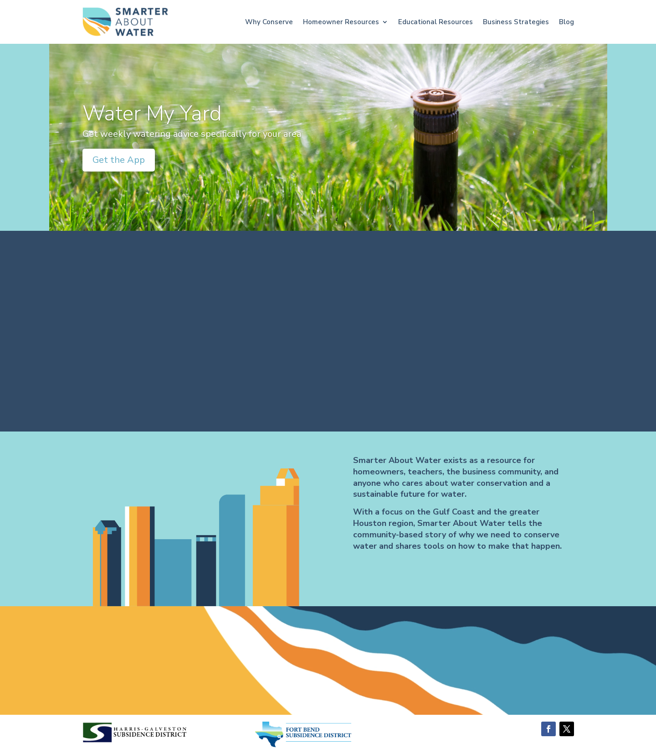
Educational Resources (435, 21)
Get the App (118, 160)
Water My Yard (152, 113)
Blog (566, 21)
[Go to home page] (125, 22)
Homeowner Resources (341, 21)
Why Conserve (269, 21)
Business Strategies (516, 21)
